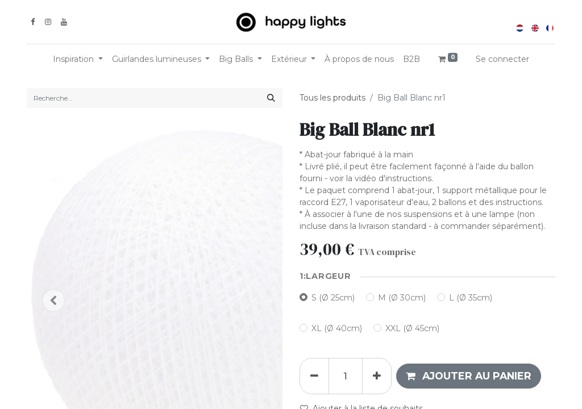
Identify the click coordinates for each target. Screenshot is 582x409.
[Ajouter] (377, 376)
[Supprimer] (314, 376)
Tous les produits (332, 98)
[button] (468, 376)
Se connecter (502, 59)
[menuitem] (359, 59)
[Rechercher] (271, 98)
